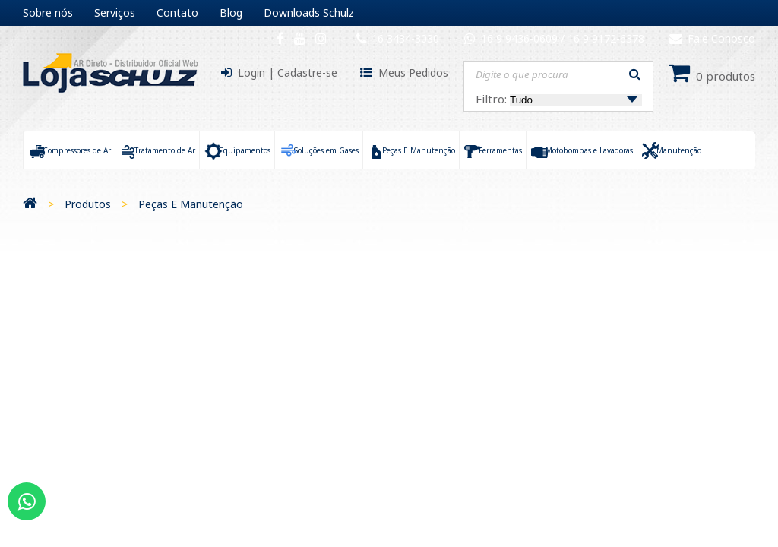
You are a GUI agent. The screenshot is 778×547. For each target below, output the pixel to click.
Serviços (114, 12)
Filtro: (559, 98)
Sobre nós (48, 12)
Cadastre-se (307, 72)
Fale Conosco (712, 38)
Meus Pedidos (413, 72)
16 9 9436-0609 (521, 38)
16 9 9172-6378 (606, 38)
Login (251, 72)
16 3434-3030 (405, 38)
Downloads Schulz (309, 12)
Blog (231, 12)
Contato (177, 12)
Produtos (88, 204)
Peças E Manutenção (190, 204)
